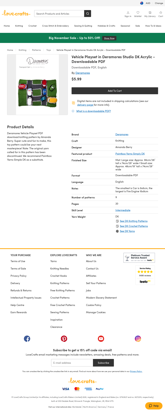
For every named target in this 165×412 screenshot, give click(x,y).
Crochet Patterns (60, 297)
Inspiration (56, 319)
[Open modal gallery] (37, 84)
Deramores (83, 73)
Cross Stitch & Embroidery (55, 25)
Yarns (53, 261)
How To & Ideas (153, 25)
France (111, 407)
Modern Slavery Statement (101, 297)
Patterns (36, 49)
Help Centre (17, 305)
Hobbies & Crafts (106, 25)
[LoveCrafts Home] (82, 380)
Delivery (15, 283)
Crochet (32, 25)
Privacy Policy (18, 275)
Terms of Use (18, 261)
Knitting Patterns (59, 283)
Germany (102, 407)
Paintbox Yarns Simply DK (130, 153)
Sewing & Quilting (83, 25)
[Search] (87, 13)
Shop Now (110, 38)
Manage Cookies (96, 312)
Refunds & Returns (21, 290)
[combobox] (59, 13)
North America (89, 407)
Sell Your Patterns (96, 283)
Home (7, 25)
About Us (91, 261)
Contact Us (92, 268)
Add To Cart (115, 90)
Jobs (88, 290)
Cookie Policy (93, 305)
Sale (137, 25)
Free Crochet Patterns (62, 305)
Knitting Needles (59, 268)
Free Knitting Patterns (62, 290)
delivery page (85, 104)
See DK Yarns (127, 231)
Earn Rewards (19, 312)
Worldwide (76, 407)
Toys (48, 49)
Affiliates (91, 275)
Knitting (19, 25)
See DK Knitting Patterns (134, 221)
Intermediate (122, 210)
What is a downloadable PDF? (93, 111)
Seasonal (125, 25)
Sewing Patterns (59, 312)
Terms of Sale (18, 268)
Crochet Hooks (58, 275)
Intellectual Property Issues (26, 297)
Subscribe (103, 362)
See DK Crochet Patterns (134, 226)
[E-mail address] (72, 363)
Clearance (56, 326)
